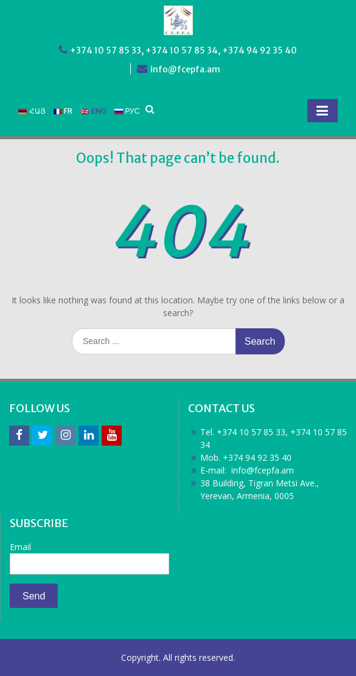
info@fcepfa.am (185, 69)
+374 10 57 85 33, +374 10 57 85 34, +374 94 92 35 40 (183, 50)
